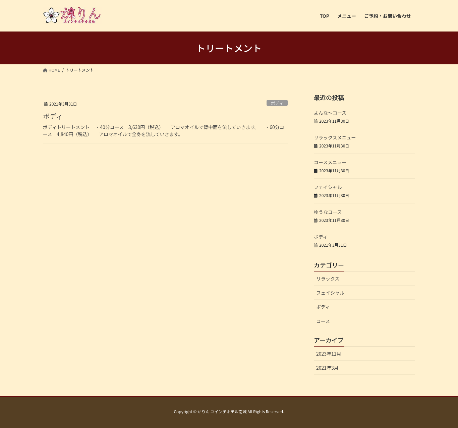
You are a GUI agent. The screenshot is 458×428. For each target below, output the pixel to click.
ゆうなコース (328, 211)
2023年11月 (328, 353)
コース (323, 321)
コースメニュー (330, 162)
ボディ (277, 103)
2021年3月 (327, 367)
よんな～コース (330, 112)
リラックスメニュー (335, 137)
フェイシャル (328, 187)
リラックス (328, 278)
